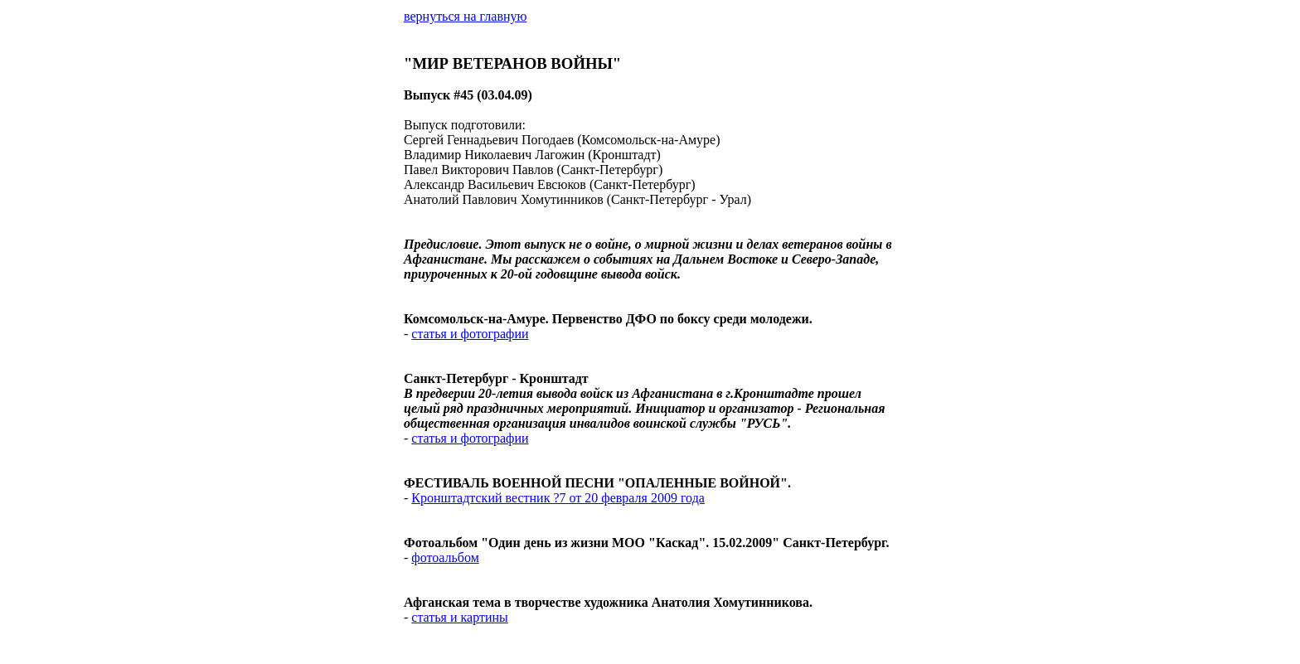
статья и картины (459, 617)
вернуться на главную (465, 16)
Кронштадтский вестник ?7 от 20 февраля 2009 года (558, 498)
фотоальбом (444, 557)
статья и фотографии (469, 334)
